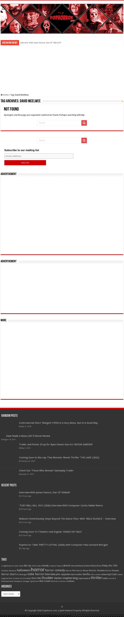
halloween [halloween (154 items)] (24, 570)
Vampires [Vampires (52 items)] (18, 581)
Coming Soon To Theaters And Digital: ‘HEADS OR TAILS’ (50, 531)
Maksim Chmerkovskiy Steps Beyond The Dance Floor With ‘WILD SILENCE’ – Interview (67, 518)
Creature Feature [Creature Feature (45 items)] (56, 566)
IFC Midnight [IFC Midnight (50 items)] (21, 574)
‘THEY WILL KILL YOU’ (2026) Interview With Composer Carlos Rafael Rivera (61, 505)
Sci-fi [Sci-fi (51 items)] (22, 578)
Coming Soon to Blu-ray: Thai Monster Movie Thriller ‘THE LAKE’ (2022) (59, 457)
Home (5, 95)
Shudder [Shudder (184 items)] (47, 578)
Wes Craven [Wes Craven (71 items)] (45, 581)
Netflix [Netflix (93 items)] (86, 574)
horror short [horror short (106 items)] (8, 574)
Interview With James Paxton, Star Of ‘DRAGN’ (41, 42)
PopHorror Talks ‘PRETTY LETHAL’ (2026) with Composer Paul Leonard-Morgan (63, 544)
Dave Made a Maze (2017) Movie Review (28, 435)
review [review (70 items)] (104, 574)
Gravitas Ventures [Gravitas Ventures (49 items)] (8, 570)
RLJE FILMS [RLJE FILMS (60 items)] (112, 574)
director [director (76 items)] (67, 565)
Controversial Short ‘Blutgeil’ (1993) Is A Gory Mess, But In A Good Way (58, 422)
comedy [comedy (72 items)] (45, 565)
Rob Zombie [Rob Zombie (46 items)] (14, 578)
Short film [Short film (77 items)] (36, 578)
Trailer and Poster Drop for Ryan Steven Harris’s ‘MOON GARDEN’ (56, 444)
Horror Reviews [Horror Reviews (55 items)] (112, 570)
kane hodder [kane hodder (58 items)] (76, 574)
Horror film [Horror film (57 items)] (71, 570)
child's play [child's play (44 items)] (36, 566)
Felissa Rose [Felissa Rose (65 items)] (96, 565)
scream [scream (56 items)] (27, 578)
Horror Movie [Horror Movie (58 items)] (82, 570)
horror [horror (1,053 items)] (38, 569)
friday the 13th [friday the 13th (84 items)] (109, 565)
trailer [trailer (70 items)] (105, 578)
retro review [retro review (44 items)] (95, 575)
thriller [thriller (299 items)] (96, 578)
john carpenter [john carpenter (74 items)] (63, 574)
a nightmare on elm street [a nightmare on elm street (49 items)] (12, 566)
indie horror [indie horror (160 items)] (35, 574)
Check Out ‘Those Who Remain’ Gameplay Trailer (46, 470)
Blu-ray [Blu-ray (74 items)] (27, 565)
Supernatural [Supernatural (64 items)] (84, 578)
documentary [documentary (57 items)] (77, 566)
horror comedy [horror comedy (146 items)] (55, 570)
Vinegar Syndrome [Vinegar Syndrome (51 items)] (31, 581)
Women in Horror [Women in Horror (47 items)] (58, 581)
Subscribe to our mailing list (21, 150)
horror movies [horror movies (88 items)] (97, 570)
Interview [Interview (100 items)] (50, 574)
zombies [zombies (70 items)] (70, 581)
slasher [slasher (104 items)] (58, 578)
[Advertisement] (62, 69)
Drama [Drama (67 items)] (87, 565)
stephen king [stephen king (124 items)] (70, 578)
